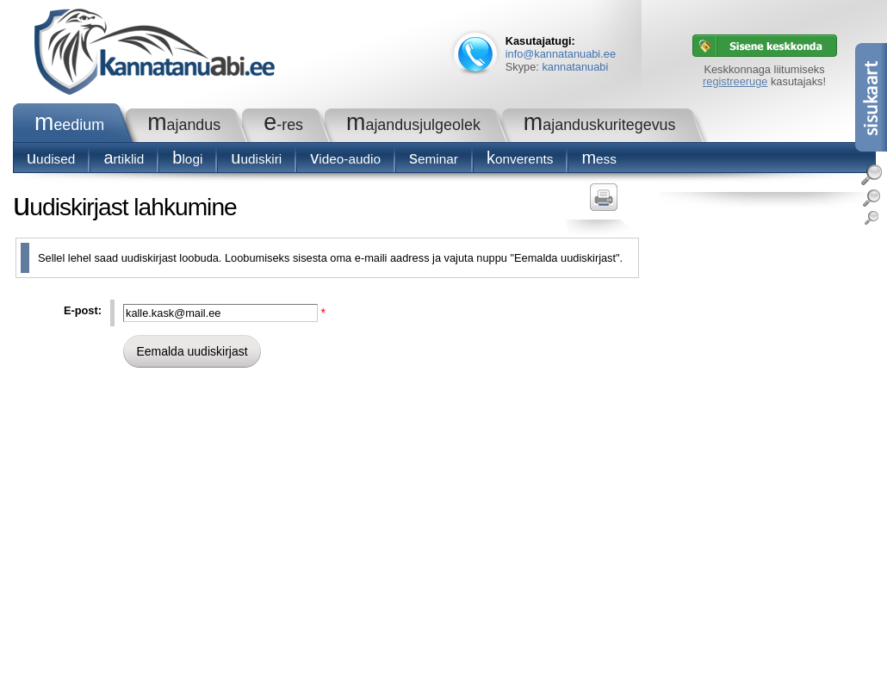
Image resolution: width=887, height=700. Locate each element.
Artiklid (123, 159)
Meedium (69, 124)
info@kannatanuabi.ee (561, 53)
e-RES (283, 124)
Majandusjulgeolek (413, 124)
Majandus (183, 124)
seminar (433, 159)
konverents (520, 159)
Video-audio (345, 159)
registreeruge (735, 81)
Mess (599, 159)
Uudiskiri (256, 159)
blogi (187, 159)
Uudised (51, 159)
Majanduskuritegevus (600, 124)
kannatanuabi (575, 66)
